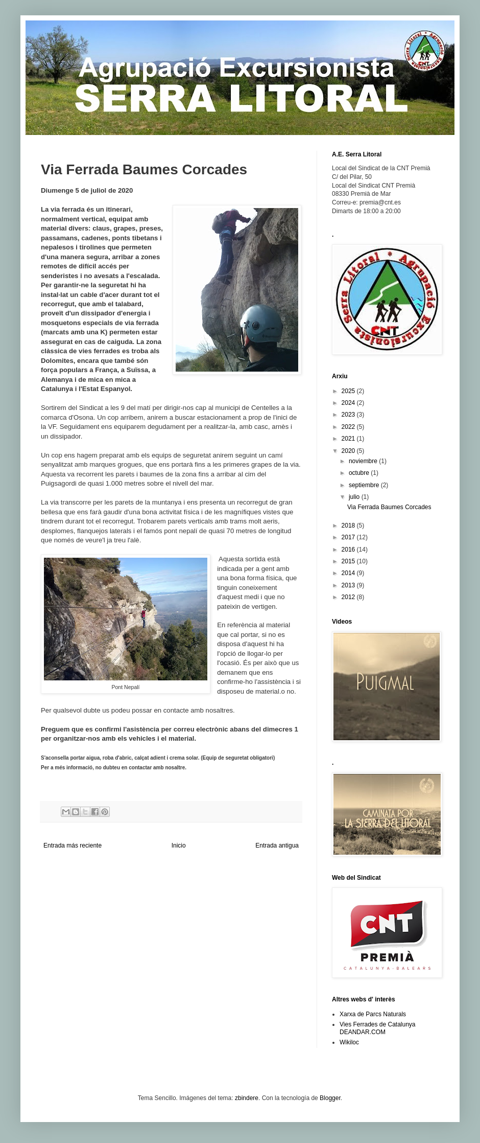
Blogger (330, 1098)
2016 (349, 549)
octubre (360, 472)
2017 (349, 537)
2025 (349, 391)
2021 (349, 438)
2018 (349, 525)
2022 (349, 426)
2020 (349, 450)
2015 (349, 561)
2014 (349, 573)
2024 (349, 402)
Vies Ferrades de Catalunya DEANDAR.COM (378, 1028)
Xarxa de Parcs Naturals (373, 1014)
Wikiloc (349, 1042)
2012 (349, 597)
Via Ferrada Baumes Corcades (389, 507)
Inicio (179, 845)
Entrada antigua (277, 845)
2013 (349, 585)
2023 (349, 414)
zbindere (246, 1098)
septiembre (365, 485)
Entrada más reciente (72, 845)
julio (355, 496)
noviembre (364, 461)
